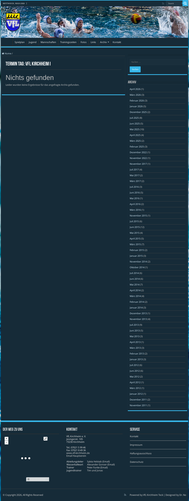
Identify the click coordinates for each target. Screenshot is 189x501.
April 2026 (135, 89)
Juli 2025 (134, 117)
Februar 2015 (137, 250)
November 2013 (138, 319)
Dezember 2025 (138, 112)
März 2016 (135, 209)
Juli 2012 (134, 365)
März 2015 (135, 244)
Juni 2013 (135, 330)
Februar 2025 (137, 146)
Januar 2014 (136, 307)
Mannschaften (48, 42)
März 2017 (135, 181)
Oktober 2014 (137, 267)
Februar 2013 (137, 353)
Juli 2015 (134, 221)
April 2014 (135, 290)
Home (6, 53)
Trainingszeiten (68, 42)
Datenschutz (136, 462)
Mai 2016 (134, 198)
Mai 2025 (134, 129)
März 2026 (135, 94)
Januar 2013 (136, 359)
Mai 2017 (134, 175)
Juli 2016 (134, 186)
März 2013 (135, 347)
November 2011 (138, 405)
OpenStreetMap (37, 479)
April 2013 (135, 342)
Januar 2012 (136, 393)
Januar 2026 (136, 106)
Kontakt (117, 42)
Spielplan (20, 42)
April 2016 (135, 204)
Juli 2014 (134, 273)
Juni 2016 (135, 192)
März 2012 (135, 388)
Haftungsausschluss (141, 453)
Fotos (84, 42)
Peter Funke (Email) (97, 467)
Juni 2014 (135, 278)
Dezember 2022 (138, 152)
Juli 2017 (134, 169)
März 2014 (135, 296)
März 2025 (135, 140)
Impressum (136, 444)
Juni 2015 (135, 227)
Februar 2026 (137, 100)
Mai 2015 (134, 232)
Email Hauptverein (76, 455)
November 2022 (138, 158)
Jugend (33, 42)
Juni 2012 (135, 370)
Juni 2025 (135, 123)
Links (93, 42)
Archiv (103, 42)
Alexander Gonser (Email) (101, 464)
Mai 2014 (134, 284)
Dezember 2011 (138, 399)
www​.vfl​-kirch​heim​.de (78, 453)
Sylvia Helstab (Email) (98, 461)
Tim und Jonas (95, 470)
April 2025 (135, 135)
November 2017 (138, 163)
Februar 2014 (137, 301)
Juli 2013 (134, 324)
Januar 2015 (136, 255)
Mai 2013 (134, 336)
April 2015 (135, 238)
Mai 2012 (134, 376)
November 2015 (138, 215)
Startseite (7, 42)
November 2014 (138, 261)
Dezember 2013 (138, 313)
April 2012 (135, 382)
